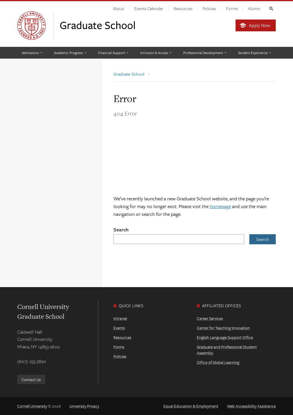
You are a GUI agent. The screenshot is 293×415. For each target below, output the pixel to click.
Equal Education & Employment (190, 406)
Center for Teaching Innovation (223, 328)
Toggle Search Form (271, 8)
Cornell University (32, 406)
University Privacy (84, 406)
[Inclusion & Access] (156, 53)
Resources (183, 8)
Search (121, 229)
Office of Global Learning (218, 362)
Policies (209, 8)
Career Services (210, 318)
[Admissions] (32, 53)
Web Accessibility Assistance (251, 406)
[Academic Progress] (70, 53)
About (118, 8)
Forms (232, 8)
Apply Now (259, 25)
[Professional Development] (205, 53)
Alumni (254, 8)
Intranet (120, 318)
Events (119, 328)
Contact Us (31, 379)
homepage (220, 206)
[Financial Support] (113, 53)
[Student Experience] (254, 53)
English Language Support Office (225, 337)
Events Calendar (148, 8)
